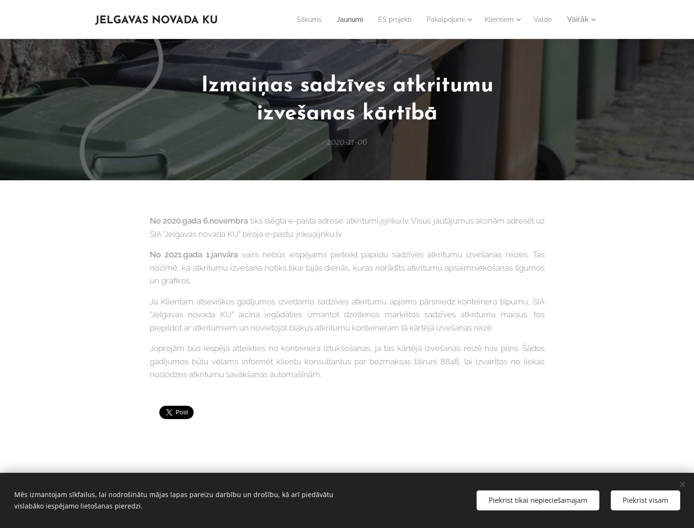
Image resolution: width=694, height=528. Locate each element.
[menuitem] (291, 19)
